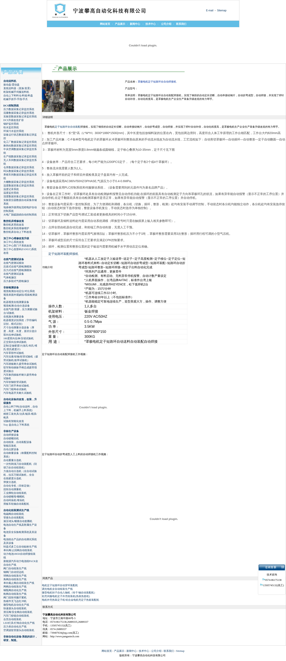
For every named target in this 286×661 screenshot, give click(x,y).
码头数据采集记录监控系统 (18, 171)
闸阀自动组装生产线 (15, 586)
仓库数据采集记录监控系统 (18, 167)
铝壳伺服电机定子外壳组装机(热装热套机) (66, 596)
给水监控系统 (11, 127)
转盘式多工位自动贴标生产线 (20, 546)
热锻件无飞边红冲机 (15, 601)
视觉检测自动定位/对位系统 (19, 291)
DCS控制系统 (11, 105)
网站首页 (107, 650)
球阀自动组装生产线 (15, 575)
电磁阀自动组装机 (13, 513)
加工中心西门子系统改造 (17, 245)
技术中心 (144, 650)
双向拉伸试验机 (12, 334)
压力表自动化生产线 (15, 626)
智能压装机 (9, 445)
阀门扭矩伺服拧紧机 (15, 597)
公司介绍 (156, 650)
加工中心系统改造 (13, 241)
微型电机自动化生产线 (16, 604)
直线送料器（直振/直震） (17, 88)
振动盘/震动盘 (11, 84)
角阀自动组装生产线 (15, 579)
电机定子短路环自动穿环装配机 (60, 585)
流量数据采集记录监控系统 (18, 112)
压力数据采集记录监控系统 (18, 109)
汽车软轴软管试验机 (15, 382)
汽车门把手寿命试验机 (16, 385)
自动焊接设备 (11, 434)
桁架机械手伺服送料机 (16, 91)
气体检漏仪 (9, 277)
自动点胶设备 (11, 449)
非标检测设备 (11, 287)
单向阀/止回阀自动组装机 (17, 550)
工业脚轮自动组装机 (15, 492)
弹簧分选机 (9, 482)
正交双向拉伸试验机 (15, 342)
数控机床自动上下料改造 (17, 231)
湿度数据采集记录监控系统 (18, 196)
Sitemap (221, 10)
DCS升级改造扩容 (13, 120)
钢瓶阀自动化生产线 (15, 590)
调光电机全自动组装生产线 (57, 588)
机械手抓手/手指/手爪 (15, 99)
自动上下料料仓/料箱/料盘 (18, 95)
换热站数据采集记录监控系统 (20, 145)
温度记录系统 (11, 189)
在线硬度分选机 (12, 478)
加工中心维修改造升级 (16, 238)
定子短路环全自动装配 (67, 126)
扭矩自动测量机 (12, 489)
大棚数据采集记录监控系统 (18, 181)
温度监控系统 (11, 192)
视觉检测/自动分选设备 (16, 305)
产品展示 (119, 650)
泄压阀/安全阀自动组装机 (17, 612)
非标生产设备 (11, 431)
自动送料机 (9, 81)
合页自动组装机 (12, 619)
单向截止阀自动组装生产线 (18, 582)
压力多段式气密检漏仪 (16, 281)
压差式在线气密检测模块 (17, 266)
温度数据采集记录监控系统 (18, 185)
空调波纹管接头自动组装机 (18, 630)
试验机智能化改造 (13, 421)
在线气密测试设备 (13, 259)
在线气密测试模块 (13, 262)
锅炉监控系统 (11, 123)
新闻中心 (131, 650)
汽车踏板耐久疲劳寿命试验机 (20, 363)
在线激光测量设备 (13, 316)
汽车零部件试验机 (13, 352)
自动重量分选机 (12, 460)
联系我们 (169, 650)
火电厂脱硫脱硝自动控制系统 (20, 214)
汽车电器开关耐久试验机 (17, 392)
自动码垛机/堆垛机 (14, 500)
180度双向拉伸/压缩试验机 (18, 338)
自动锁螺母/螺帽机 (14, 496)
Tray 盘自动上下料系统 (16, 424)
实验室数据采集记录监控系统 (20, 116)
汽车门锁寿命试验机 (15, 389)
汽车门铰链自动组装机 (16, 615)
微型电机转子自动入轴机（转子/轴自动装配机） (69, 592)
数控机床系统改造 (13, 224)
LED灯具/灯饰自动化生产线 (19, 622)
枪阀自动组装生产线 (15, 593)
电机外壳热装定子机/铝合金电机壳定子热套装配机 (70, 599)
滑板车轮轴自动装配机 (16, 503)
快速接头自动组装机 (15, 608)
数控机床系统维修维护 (16, 228)
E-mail (209, 10)
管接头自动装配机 (13, 517)
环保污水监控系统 (13, 131)
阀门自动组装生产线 (15, 568)
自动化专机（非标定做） (17, 485)
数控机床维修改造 (13, 221)
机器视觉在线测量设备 (16, 302)
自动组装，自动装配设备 (17, 442)
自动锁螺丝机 (11, 438)
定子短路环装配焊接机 (63, 253)
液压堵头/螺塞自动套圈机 (17, 521)
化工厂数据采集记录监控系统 (20, 141)
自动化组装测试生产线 (16, 510)
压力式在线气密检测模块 (17, 270)
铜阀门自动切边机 (13, 572)
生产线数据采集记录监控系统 (20, 156)
